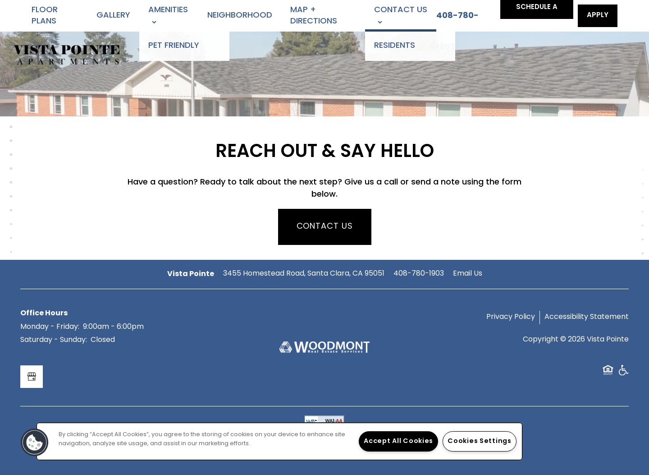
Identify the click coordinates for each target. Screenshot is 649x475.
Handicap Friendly (623, 373)
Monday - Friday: (49, 327)
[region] (279, 441)
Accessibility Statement (586, 317)
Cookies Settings (480, 441)
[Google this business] (31, 376)
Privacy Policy (510, 317)
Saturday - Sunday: (53, 340)
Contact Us (325, 226)
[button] (597, 16)
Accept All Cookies (398, 441)
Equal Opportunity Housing (608, 373)
